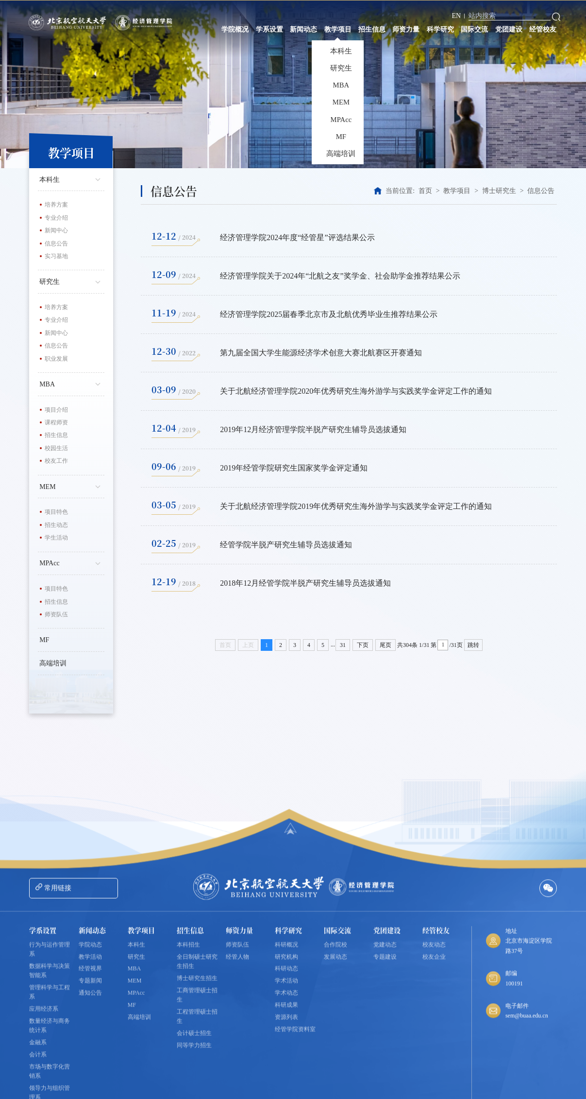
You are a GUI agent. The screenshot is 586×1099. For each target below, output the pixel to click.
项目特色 (56, 511)
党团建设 (508, 29)
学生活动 (56, 537)
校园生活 (56, 448)
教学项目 (338, 29)
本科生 (71, 179)
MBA (71, 383)
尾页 (385, 645)
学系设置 (269, 29)
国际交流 (474, 29)
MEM (71, 486)
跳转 (473, 645)
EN (456, 15)
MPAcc (71, 562)
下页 (362, 645)
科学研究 (440, 29)
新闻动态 (303, 29)
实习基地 (56, 256)
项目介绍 (56, 409)
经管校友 (542, 29)
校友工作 (56, 460)
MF (44, 640)
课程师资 (56, 422)
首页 (425, 190)
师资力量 (405, 29)
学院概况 (235, 29)
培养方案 (56, 204)
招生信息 (371, 29)
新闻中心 (56, 230)
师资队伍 (56, 614)
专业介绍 (56, 217)
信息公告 (56, 243)
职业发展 (56, 358)
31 (343, 645)
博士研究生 (499, 190)
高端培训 (53, 663)
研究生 (71, 281)
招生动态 (56, 525)
